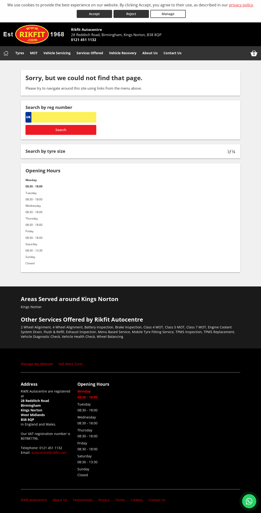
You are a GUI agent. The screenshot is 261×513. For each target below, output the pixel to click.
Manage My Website (37, 364)
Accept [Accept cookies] (94, 14)
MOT (34, 53)
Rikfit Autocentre (34, 500)
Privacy (103, 500)
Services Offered (89, 53)
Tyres (19, 53)
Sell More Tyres (71, 364)
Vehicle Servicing (57, 53)
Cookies (137, 500)
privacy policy (241, 5)
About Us (150, 53)
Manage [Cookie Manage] (168, 14)
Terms (120, 500)
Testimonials (83, 500)
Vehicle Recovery (122, 53)
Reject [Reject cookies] (131, 14)
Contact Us (172, 53)
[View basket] (253, 53)
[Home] (6, 53)
